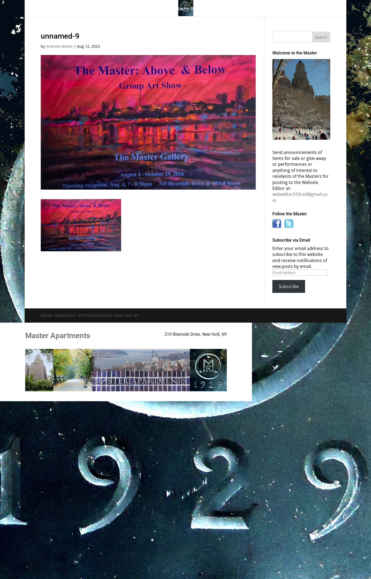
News (269, 9)
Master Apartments (57, 335)
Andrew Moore (59, 46)
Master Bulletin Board (197, 9)
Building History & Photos (136, 9)
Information (239, 9)
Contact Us (299, 9)
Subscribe (289, 286)
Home (61, 9)
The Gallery (86, 9)
